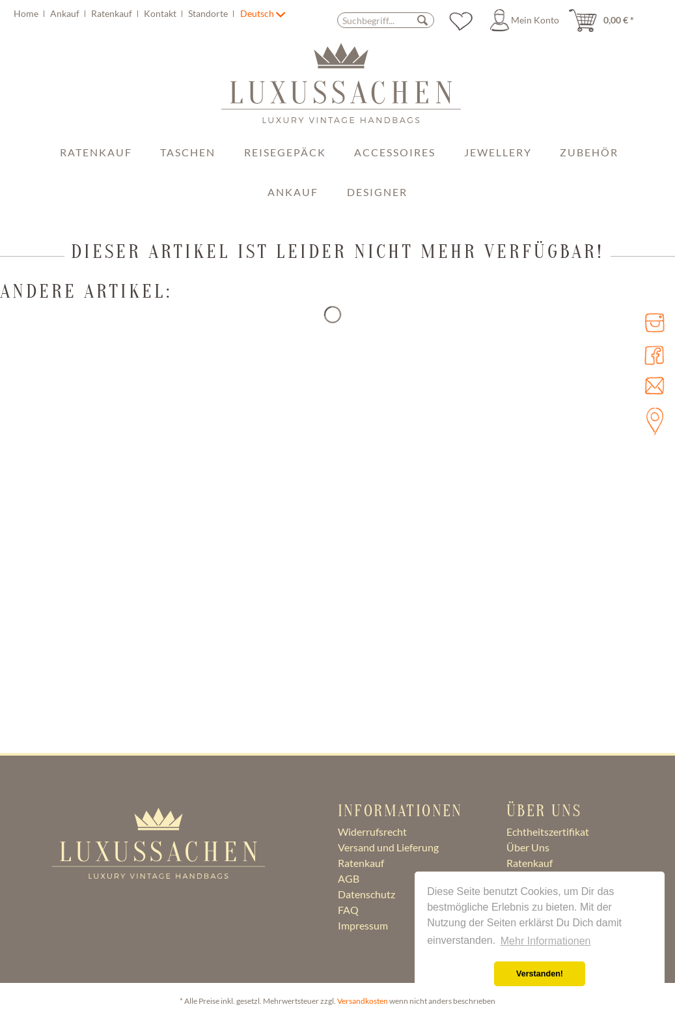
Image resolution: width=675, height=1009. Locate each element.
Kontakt (161, 13)
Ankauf (65, 13)
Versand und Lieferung (388, 847)
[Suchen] (422, 20)
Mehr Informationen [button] (546, 940)
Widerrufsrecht (372, 831)
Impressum (363, 925)
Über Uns (527, 847)
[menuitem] (126, 13)
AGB (348, 878)
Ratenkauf (112, 13)
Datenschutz (366, 894)
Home (27, 13)
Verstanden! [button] (539, 973)
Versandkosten (362, 1001)
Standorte (209, 13)
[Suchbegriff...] (385, 20)
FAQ (348, 909)
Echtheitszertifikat (547, 831)
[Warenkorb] (606, 20)
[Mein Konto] (527, 20)
